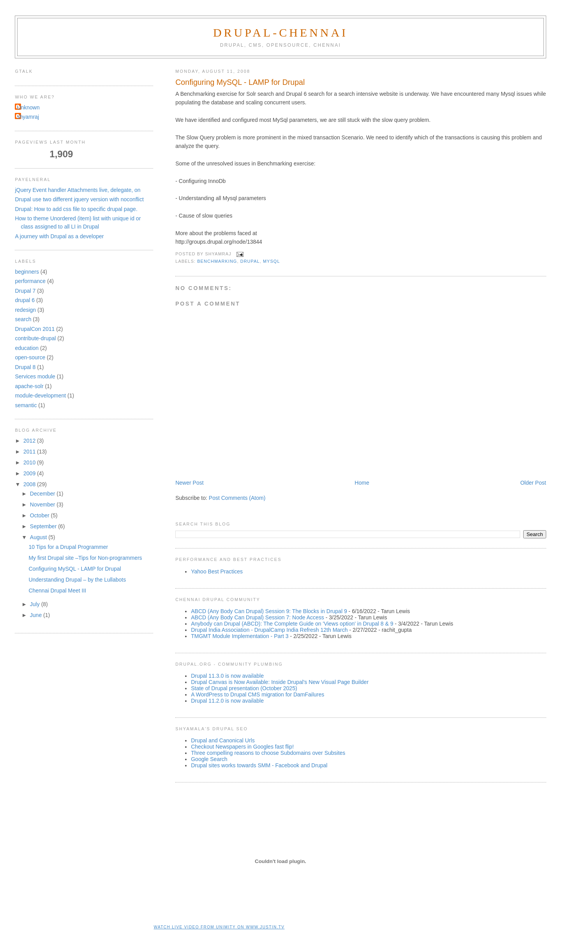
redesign (25, 310)
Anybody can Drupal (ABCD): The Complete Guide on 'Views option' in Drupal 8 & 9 (292, 624)
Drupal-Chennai (280, 32)
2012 (30, 441)
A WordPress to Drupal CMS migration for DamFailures (257, 694)
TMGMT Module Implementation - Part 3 (239, 636)
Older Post (533, 483)
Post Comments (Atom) (237, 498)
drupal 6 (25, 300)
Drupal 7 (25, 291)
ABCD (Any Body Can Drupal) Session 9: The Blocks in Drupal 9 (269, 611)
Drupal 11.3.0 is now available (227, 676)
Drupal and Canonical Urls (222, 740)
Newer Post (189, 483)
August (39, 537)
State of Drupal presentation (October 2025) (244, 688)
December (43, 493)
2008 (30, 484)
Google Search (209, 759)
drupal (250, 261)
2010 (30, 462)
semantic (26, 405)
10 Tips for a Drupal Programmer (68, 547)
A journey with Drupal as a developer (59, 236)
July (35, 604)
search (23, 319)
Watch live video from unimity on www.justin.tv (219, 927)
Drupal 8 (25, 367)
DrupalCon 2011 (35, 329)
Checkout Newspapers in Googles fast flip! (242, 747)
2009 (30, 473)
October (40, 515)
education (27, 348)
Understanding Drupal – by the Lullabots (77, 580)
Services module (35, 376)
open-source (30, 357)
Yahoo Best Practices (217, 571)
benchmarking (217, 261)
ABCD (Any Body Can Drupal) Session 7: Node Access (257, 617)
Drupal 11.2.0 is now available (227, 701)
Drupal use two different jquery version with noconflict (79, 199)
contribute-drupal (35, 338)
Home (362, 483)
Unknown (28, 107)
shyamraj (28, 117)
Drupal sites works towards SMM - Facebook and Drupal (259, 765)
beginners (27, 272)
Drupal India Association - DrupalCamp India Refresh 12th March (269, 630)
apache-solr (29, 386)
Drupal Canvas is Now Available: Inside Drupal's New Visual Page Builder (280, 682)
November (43, 504)
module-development (40, 395)
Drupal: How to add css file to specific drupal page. (76, 209)
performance (30, 281)
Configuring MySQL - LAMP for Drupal (240, 82)
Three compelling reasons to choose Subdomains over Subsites (268, 753)
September (44, 526)
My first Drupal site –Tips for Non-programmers (85, 558)
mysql (271, 261)
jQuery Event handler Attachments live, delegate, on (77, 190)
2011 (30, 451)
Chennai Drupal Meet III (57, 590)
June (36, 615)
